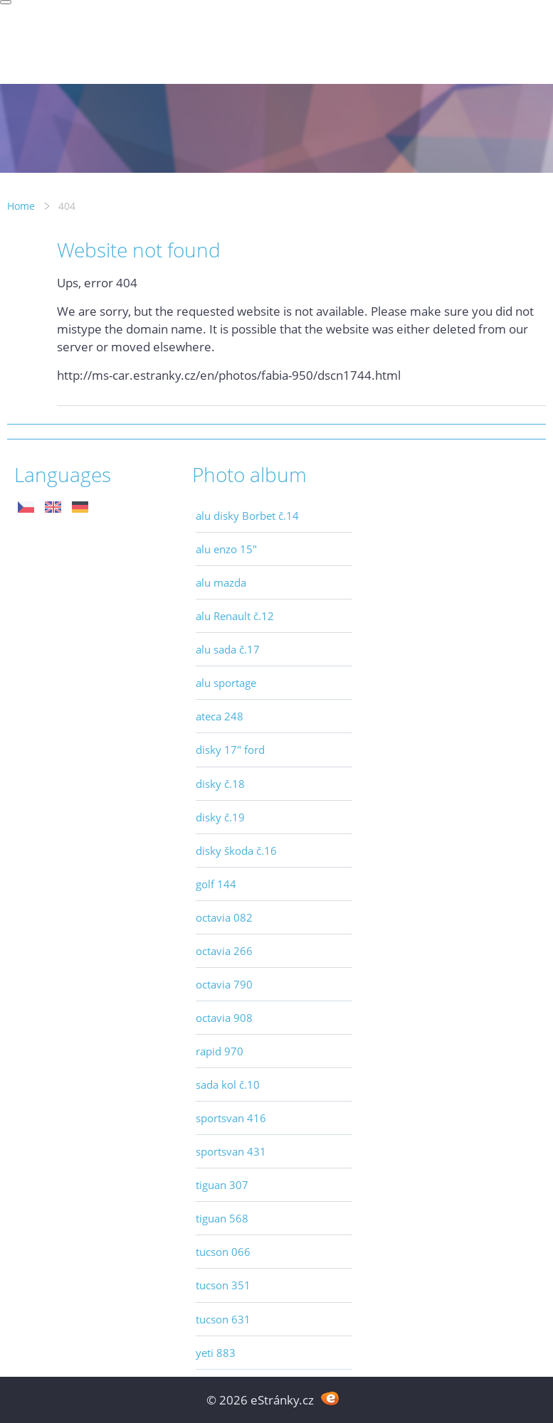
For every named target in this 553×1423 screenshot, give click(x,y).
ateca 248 (219, 716)
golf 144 (216, 884)
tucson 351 (223, 1285)
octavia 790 (224, 984)
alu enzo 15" (226, 549)
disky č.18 (220, 784)
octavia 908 (224, 1018)
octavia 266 (224, 951)
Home (21, 206)
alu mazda (221, 582)
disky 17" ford (230, 749)
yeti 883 (216, 1352)
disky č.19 (220, 817)
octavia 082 (224, 917)
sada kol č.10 (228, 1084)
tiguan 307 (222, 1185)
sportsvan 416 (231, 1118)
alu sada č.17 (228, 649)
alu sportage (226, 683)
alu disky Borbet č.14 (247, 515)
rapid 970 (219, 1051)
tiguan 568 (222, 1218)
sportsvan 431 (231, 1151)
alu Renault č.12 (235, 616)
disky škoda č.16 (236, 850)
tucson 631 (223, 1319)
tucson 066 (223, 1252)
